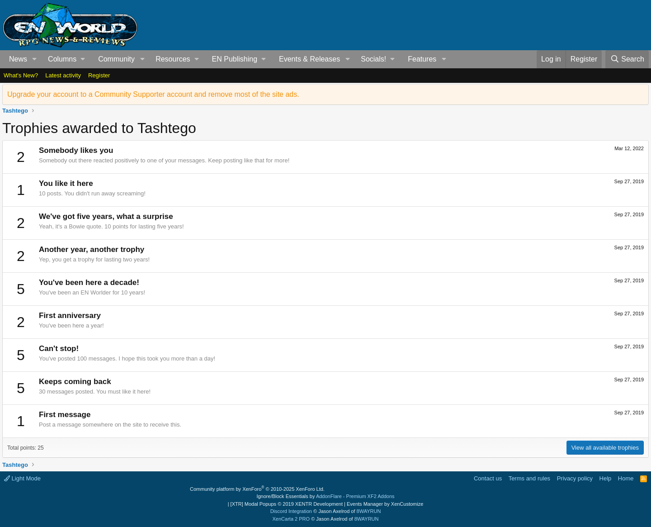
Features (422, 59)
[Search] (627, 59)
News (18, 59)
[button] (34, 59)
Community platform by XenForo (257, 489)
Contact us (488, 478)
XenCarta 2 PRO (291, 519)
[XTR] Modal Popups (287, 504)
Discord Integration (291, 511)
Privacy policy (575, 478)
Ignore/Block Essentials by (325, 496)
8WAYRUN (369, 511)
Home (626, 478)
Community (116, 59)
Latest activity (63, 75)
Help (605, 478)
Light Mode (22, 478)
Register (99, 75)
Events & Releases (309, 59)
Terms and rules (529, 478)
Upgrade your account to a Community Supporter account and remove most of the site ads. (153, 94)
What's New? (21, 75)
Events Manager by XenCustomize (385, 504)
